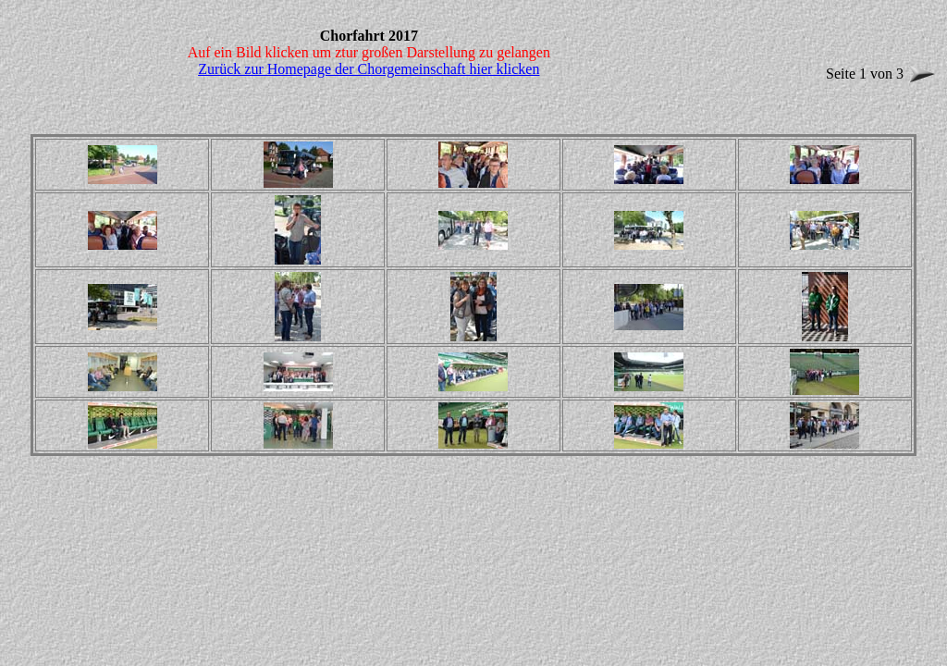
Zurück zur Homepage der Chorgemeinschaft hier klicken (368, 69)
